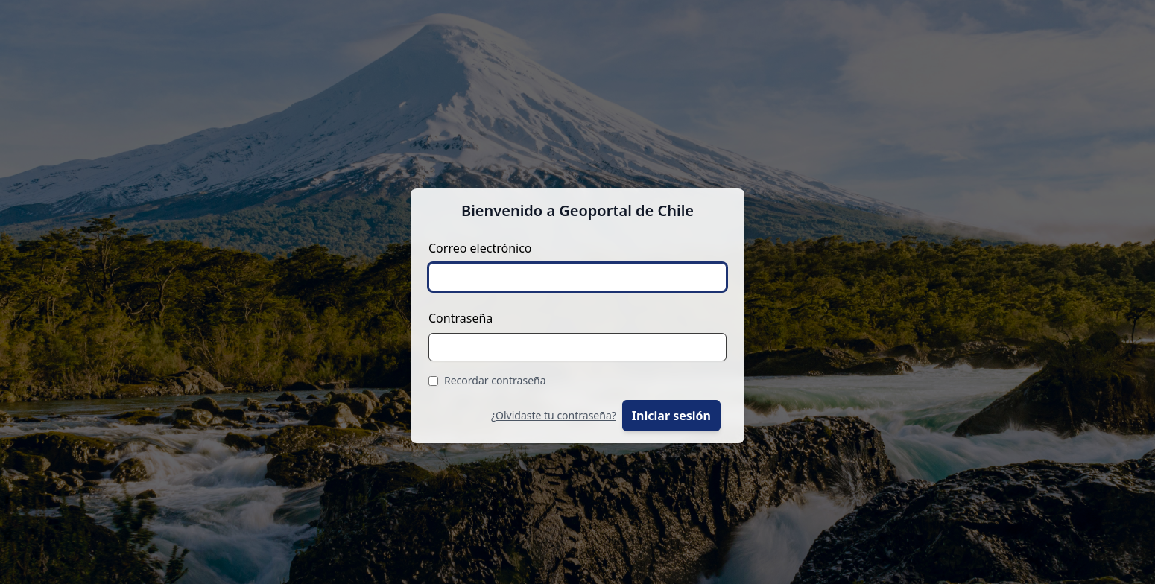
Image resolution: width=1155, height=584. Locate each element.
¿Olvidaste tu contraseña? (553, 415)
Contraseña (460, 318)
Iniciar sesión (671, 415)
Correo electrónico (480, 248)
